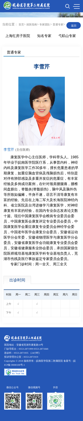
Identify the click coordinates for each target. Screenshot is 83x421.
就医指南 (31, 24)
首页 (21, 24)
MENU (76, 6)
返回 (73, 25)
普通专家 (58, 24)
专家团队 (44, 24)
